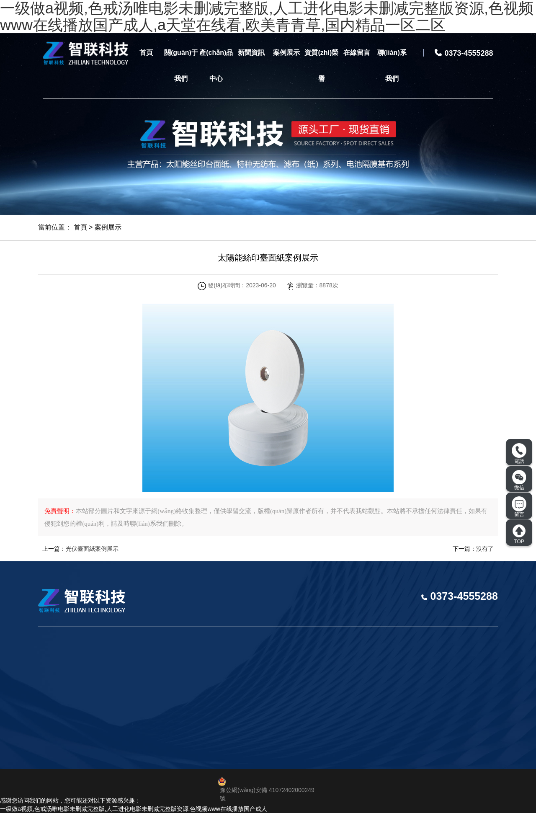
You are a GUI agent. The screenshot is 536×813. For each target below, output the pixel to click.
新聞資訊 (251, 52)
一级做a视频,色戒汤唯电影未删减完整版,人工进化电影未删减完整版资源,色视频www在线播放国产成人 (133, 808)
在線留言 (356, 52)
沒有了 (485, 548)
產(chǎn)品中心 (216, 65)
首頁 (146, 52)
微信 (519, 480)
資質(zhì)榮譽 (321, 65)
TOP (519, 534)
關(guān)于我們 (181, 65)
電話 (519, 453)
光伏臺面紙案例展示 (92, 548)
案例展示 (286, 52)
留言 (519, 506)
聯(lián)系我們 (392, 65)
